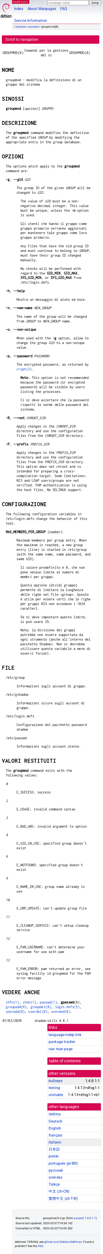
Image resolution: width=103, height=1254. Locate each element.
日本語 (54, 1149)
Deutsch (55, 1121)
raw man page (61, 1049)
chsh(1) (29, 1002)
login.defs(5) (67, 1007)
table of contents (65, 1061)
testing (54, 1088)
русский (56, 1170)
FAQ (63, 9)
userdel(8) (37, 1011)
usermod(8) (60, 1011)
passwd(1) (48, 1002)
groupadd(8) (16, 1007)
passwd (34, 26)
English (55, 1128)
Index (18, 9)
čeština (55, 1114)
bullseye (21, 26)
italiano (55, 1142)
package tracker (62, 1042)
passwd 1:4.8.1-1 (85, 1218)
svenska (55, 1177)
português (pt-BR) (63, 1163)
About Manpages (41, 9)
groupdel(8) (40, 1007)
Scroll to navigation (22, 39)
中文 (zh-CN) (59, 1191)
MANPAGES (20, 1)
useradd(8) (15, 1011)
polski (54, 1156)
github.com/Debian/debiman (63, 1242)
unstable (56, 1095)
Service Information (30, 20)
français (55, 1135)
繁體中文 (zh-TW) (63, 1198)
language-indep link (65, 1035)
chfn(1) (12, 1002)
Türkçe (54, 1184)
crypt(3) (24, 369)
